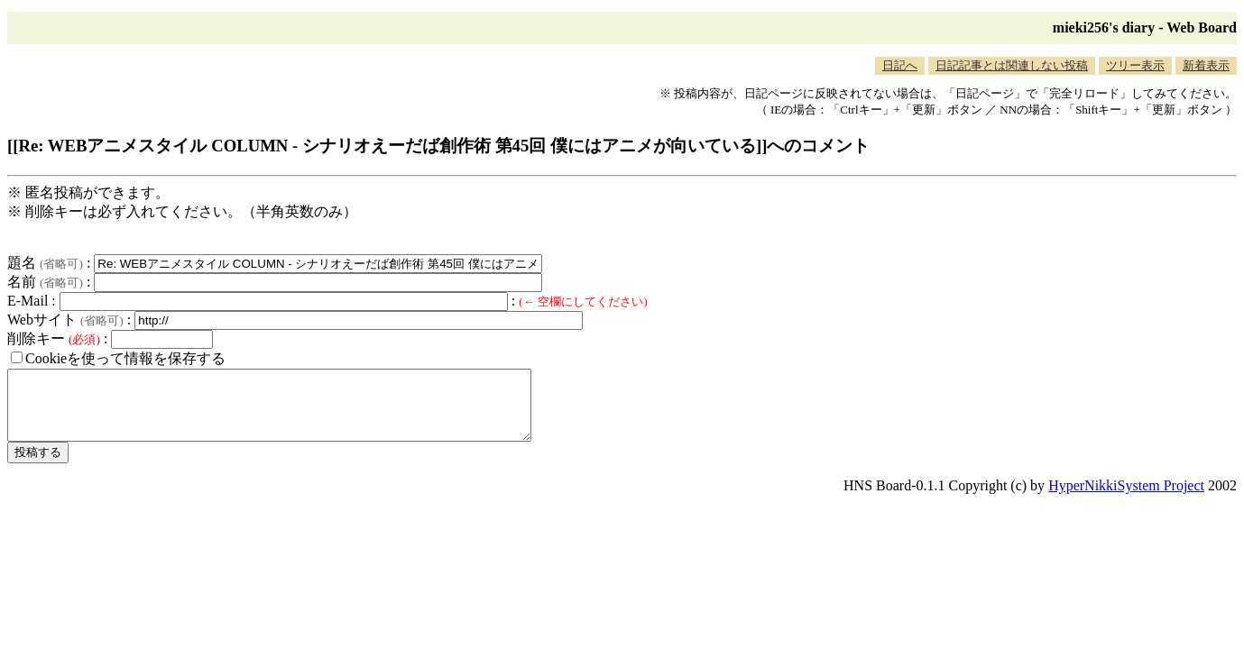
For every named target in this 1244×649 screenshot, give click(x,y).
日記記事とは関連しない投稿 (1011, 65)
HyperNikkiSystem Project (1126, 499)
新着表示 (1206, 65)
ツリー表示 (1135, 65)
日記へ (899, 65)
